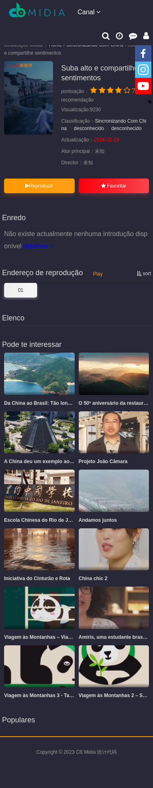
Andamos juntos (98, 520)
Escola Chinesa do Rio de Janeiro (43, 520)
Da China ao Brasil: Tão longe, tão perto (50, 403)
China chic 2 (93, 578)
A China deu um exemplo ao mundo (45, 461)
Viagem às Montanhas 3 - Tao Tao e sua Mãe (55, 695)
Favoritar (113, 186)
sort (144, 273)
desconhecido (89, 128)
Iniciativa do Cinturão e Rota (37, 578)
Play (97, 274)
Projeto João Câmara (103, 461)
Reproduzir (39, 186)
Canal (89, 12)
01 (20, 290)
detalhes (38, 246)
